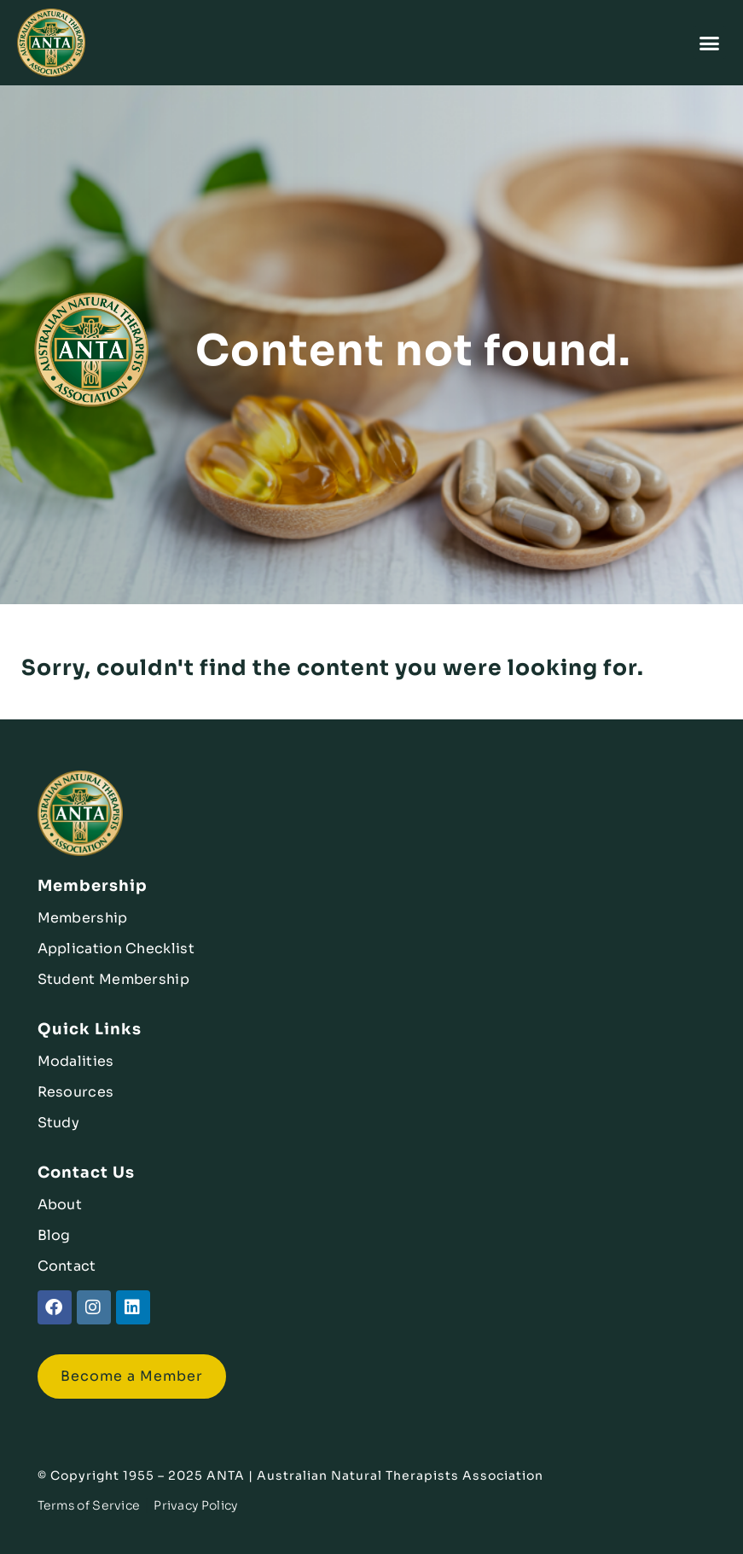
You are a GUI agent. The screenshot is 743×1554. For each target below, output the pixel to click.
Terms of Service (89, 1505)
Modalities (76, 1061)
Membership (83, 918)
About (60, 1205)
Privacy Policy (195, 1505)
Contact (67, 1266)
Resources (76, 1092)
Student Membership (113, 979)
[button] (710, 42)
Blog (54, 1235)
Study (59, 1123)
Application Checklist (116, 948)
